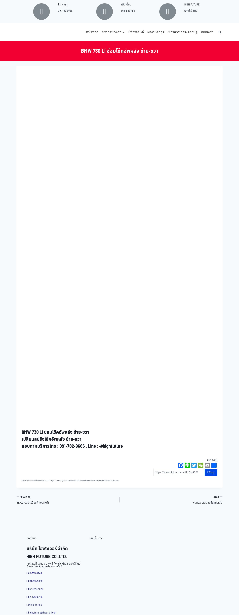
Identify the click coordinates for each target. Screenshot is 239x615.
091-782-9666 (65, 11)
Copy (210, 472)
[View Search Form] (220, 32)
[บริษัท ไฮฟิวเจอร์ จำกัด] (23, 32)
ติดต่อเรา (207, 32)
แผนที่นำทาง (190, 11)
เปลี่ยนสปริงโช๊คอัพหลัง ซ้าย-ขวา (107, 480)
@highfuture (128, 11)
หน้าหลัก (92, 32)
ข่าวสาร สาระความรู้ (182, 32)
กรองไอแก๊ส (75, 480)
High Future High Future (59, 480)
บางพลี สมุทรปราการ (87, 480)
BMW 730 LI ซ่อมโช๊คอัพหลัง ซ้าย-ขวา (35, 480)
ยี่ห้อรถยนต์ (136, 32)
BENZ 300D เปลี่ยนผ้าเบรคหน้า (66, 500)
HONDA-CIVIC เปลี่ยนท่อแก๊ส (172, 500)
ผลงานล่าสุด (155, 32)
